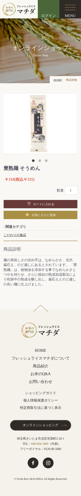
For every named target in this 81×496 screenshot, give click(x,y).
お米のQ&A (40, 374)
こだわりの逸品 (14, 235)
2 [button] (40, 161)
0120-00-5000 (52, 449)
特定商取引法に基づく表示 (40, 408)
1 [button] (34, 161)
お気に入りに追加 (44, 215)
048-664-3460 (39, 443)
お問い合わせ (40, 381)
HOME (58, 80)
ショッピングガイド (40, 393)
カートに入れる (43, 204)
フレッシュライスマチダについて (40, 358)
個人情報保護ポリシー (40, 400)
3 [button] (47, 161)
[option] (40, 123)
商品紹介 (40, 366)
